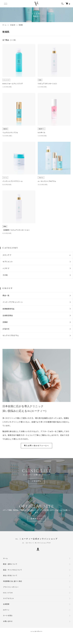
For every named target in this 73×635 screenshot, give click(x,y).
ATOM (10, 593)
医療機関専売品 (8, 309)
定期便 (5, 322)
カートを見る (7, 615)
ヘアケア (6, 268)
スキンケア (7, 255)
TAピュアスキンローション (47, 84)
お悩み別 (12, 25)
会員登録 (6, 604)
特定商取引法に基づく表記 (12, 581)
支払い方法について (10, 575)
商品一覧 (6, 295)
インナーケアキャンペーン (13, 302)
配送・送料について (10, 564)
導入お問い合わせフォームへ (36, 445)
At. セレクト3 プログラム (47, 181)
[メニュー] (5, 3)
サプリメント (8, 262)
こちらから (36, 481)
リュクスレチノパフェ (10, 132)
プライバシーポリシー (11, 587)
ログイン (6, 610)
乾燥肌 (21, 25)
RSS (4, 593)
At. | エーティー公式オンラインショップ (36, 539)
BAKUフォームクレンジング (12, 84)
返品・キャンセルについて (12, 570)
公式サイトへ (36, 518)
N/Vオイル (41, 132)
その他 (5, 275)
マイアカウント (8, 598)
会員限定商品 (8, 315)
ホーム (4, 25)
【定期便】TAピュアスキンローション (16, 230)
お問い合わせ (7, 621)
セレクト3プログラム (11, 335)
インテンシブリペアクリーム (12, 181)
